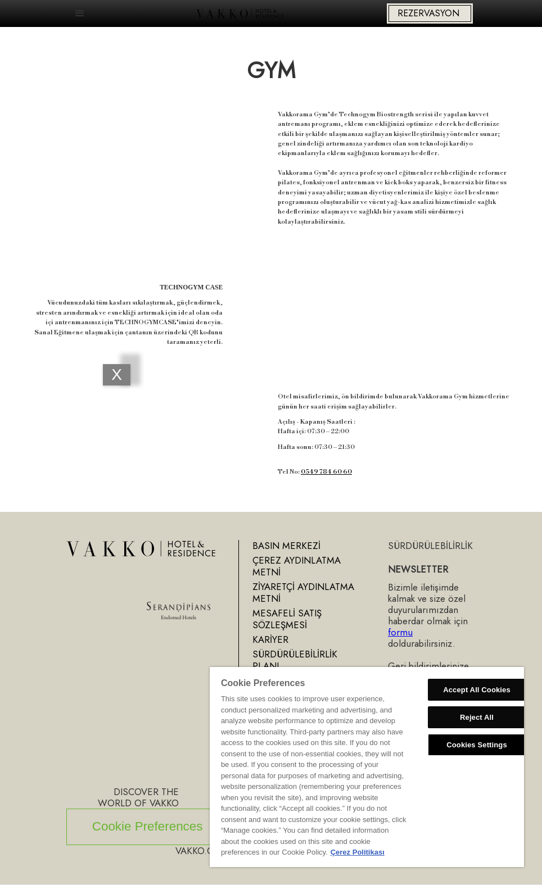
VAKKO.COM (201, 850)
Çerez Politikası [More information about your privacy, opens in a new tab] (358, 852)
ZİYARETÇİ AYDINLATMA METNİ (303, 592)
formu (400, 632)
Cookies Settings (476, 745)
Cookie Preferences (147, 826)
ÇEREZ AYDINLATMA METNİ (296, 566)
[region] (367, 767)
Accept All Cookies (477, 690)
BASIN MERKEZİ (286, 545)
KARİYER (270, 639)
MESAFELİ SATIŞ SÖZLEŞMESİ (287, 619)
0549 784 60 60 (326, 472)
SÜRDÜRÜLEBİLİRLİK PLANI (294, 660)
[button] (79, 13)
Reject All (477, 717)
